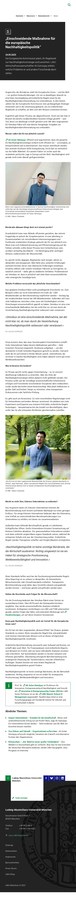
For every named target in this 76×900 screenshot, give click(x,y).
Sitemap (9, 845)
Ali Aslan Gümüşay (34, 685)
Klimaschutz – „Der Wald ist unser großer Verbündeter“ (34, 742)
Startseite (19, 16)
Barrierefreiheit (12, 862)
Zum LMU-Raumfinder (18, 835)
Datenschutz (11, 851)
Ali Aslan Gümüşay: (17, 140)
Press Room (11, 868)
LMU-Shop (10, 874)
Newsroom (31, 16)
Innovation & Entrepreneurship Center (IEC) (40, 691)
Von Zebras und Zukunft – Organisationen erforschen (32, 731)
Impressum (10, 857)
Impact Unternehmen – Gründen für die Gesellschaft (32, 718)
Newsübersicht (44, 16)
